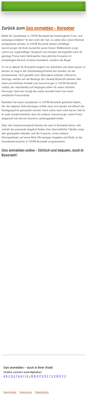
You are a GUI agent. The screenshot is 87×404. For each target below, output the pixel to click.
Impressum (25, 392)
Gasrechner (10, 392)
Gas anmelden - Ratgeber (50, 28)
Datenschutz (42, 392)
